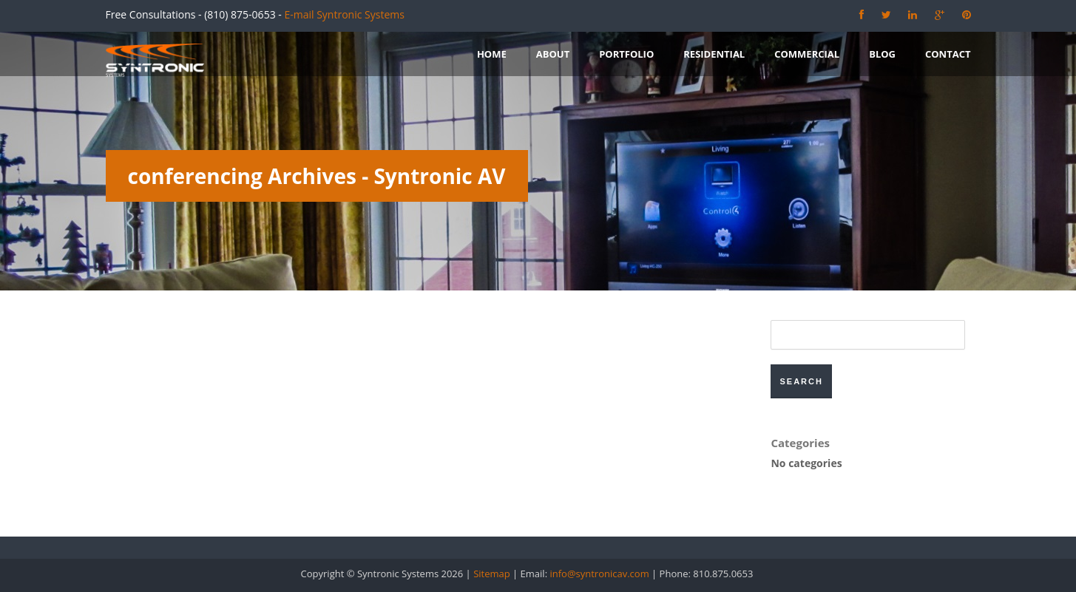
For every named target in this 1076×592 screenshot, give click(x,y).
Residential (714, 54)
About (552, 54)
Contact (948, 54)
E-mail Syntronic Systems (344, 14)
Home (492, 54)
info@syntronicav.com (599, 573)
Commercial (806, 54)
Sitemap (491, 573)
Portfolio (626, 54)
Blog (882, 54)
